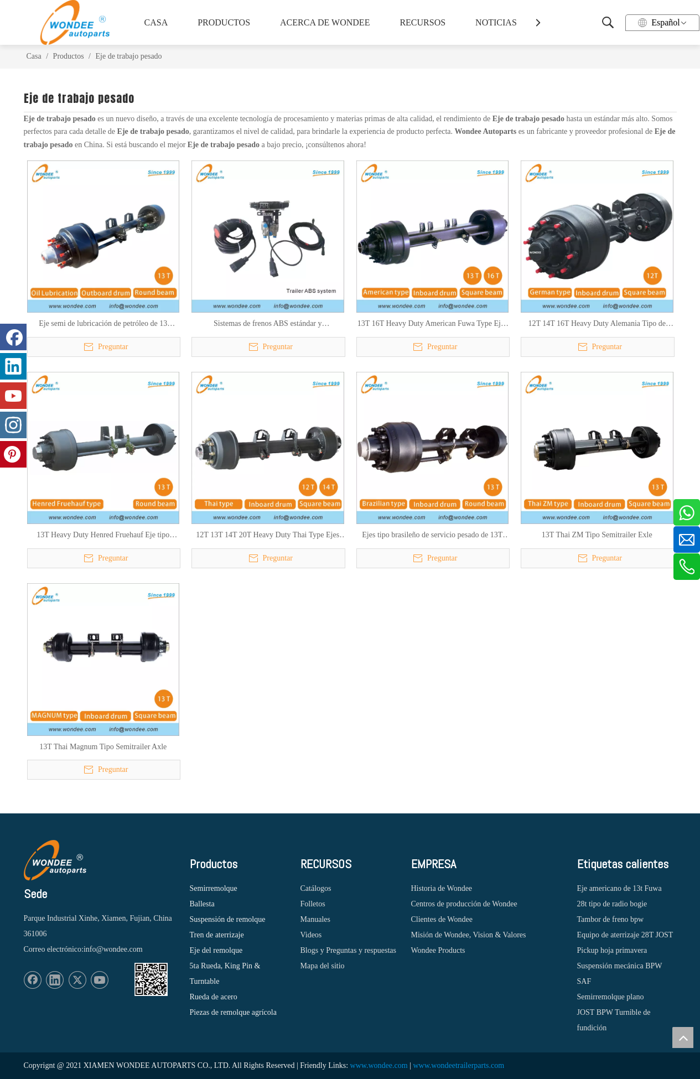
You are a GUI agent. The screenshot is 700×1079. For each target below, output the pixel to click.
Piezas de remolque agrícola (233, 1012)
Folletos (312, 904)
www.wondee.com (379, 1065)
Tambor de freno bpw (610, 919)
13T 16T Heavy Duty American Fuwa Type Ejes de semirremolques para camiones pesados (432, 324)
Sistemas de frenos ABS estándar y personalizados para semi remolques (267, 324)
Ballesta (202, 904)
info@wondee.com (113, 949)
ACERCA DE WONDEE (323, 22)
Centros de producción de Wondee (464, 904)
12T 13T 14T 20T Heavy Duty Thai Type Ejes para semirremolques (267, 536)
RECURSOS (422, 22)
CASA (156, 22)
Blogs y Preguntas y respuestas (348, 950)
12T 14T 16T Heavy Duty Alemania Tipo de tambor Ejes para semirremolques (597, 324)
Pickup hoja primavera (612, 950)
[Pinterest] (13, 454)
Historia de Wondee (442, 888)
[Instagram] (13, 425)
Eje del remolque (216, 950)
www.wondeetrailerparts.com (458, 1065)
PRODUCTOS (224, 22)
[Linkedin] (55, 980)
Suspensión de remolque (228, 919)
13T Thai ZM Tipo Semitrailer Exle (597, 535)
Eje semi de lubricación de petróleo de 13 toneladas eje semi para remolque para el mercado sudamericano (103, 324)
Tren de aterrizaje (217, 935)
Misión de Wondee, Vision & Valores (468, 935)
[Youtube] (99, 980)
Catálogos (315, 888)
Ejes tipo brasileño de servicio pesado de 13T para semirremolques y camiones (432, 536)
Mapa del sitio (322, 966)
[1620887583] (151, 979)
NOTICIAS (496, 22)
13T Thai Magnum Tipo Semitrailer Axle (103, 747)
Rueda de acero (213, 997)
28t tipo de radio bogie (612, 904)
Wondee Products (438, 950)
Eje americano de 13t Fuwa (619, 888)
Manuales (315, 919)
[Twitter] (77, 980)
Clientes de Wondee (442, 919)
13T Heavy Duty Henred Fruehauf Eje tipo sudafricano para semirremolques (103, 536)
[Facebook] (33, 980)
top (682, 1037)
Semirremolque (213, 888)
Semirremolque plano (610, 997)
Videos (311, 935)
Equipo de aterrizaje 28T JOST (625, 935)
